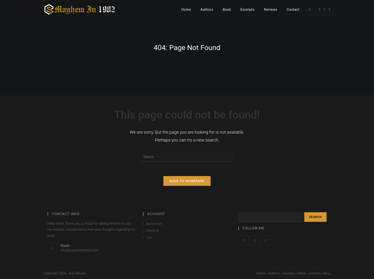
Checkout (152, 230)
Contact (314, 273)
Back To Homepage (187, 181)
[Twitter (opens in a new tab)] (319, 9)
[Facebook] (255, 240)
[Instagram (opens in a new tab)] (329, 9)
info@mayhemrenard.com (80, 250)
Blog (327, 273)
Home (260, 273)
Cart (149, 237)
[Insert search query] (187, 157)
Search (315, 217)
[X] (244, 240)
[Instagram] (265, 240)
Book (302, 273)
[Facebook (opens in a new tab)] (324, 9)
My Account (154, 223)
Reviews (289, 273)
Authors (274, 273)
